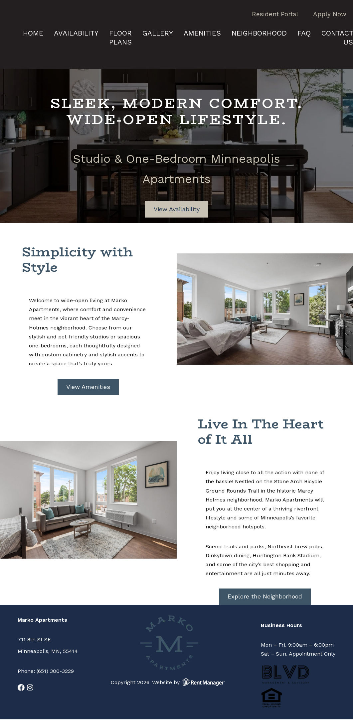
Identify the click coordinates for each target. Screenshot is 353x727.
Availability (76, 33)
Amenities (202, 33)
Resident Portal (275, 14)
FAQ (304, 33)
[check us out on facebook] (21, 687)
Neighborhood (259, 33)
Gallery (157, 33)
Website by (190, 682)
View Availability (177, 209)
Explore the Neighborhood (265, 596)
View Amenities (88, 386)
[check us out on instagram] (29, 687)
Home (33, 33)
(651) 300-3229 (55, 671)
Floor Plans (120, 37)
